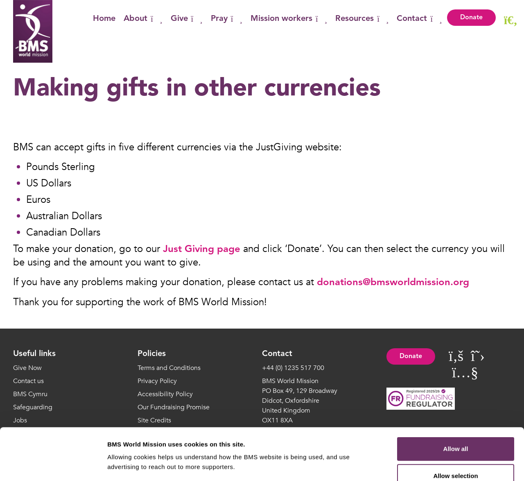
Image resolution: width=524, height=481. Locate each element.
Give (187, 19)
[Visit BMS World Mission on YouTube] (465, 373)
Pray (226, 19)
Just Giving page (201, 249)
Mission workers (289, 19)
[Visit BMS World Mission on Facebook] (456, 356)
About (143, 19)
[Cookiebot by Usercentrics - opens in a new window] (53, 465)
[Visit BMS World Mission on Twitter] (478, 356)
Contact (419, 19)
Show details (430, 464)
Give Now (27, 367)
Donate (471, 17)
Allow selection (455, 427)
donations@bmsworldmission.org (393, 283)
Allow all (455, 400)
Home (104, 19)
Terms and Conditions (169, 367)
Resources (361, 19)
